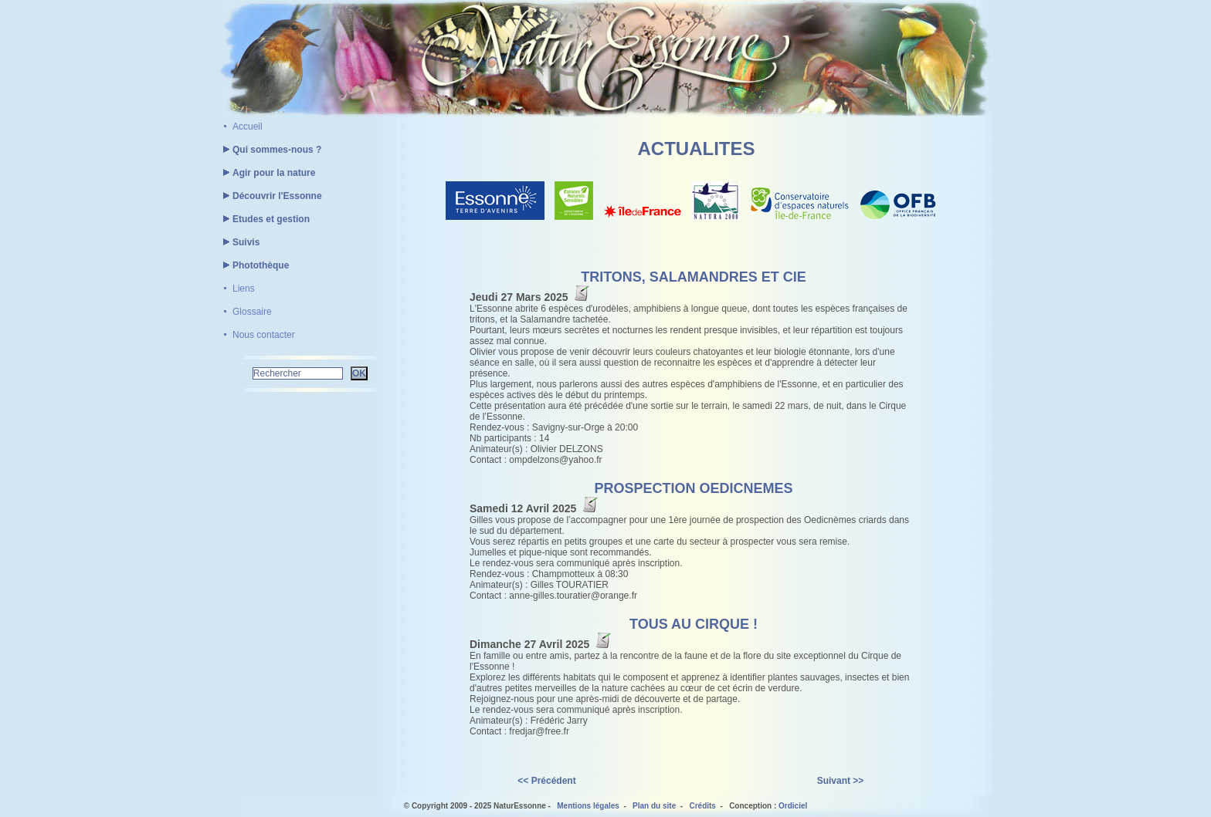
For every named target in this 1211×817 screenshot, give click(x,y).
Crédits (702, 806)
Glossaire (252, 311)
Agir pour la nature (267, 172)
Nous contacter (263, 334)
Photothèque (254, 265)
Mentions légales (588, 806)
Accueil (247, 126)
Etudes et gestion (264, 219)
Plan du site (654, 806)
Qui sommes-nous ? (270, 149)
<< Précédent (546, 780)
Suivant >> (840, 780)
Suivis (239, 242)
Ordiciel (792, 806)
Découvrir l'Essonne (270, 196)
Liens (243, 288)
